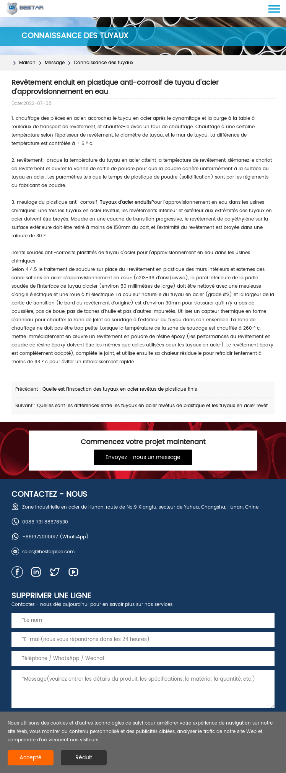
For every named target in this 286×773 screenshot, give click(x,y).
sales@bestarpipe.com (48, 552)
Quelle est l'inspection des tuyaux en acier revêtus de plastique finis (119, 389)
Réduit (83, 757)
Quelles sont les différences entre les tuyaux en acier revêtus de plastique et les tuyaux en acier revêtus (155, 405)
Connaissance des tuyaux (103, 62)
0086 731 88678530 (45, 522)
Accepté (31, 757)
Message (55, 62)
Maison (27, 62)
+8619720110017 (40, 537)
